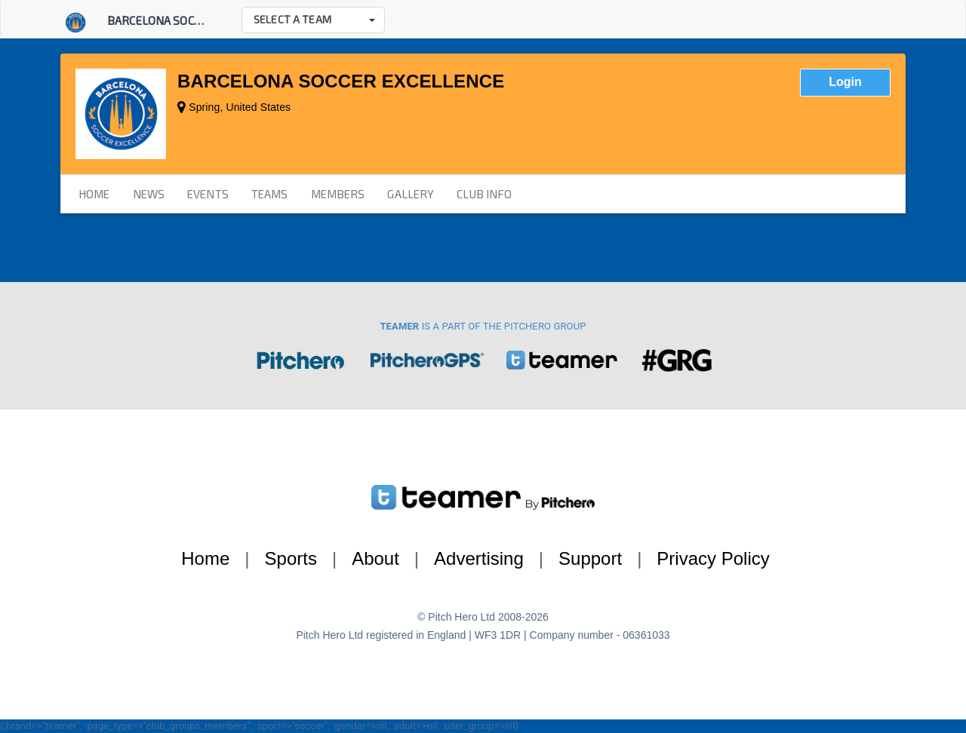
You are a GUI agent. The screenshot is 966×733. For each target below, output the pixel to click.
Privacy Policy (713, 558)
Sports (291, 558)
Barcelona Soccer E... (168, 20)
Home (205, 558)
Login (845, 81)
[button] (313, 20)
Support (590, 558)
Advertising (479, 558)
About (375, 558)
